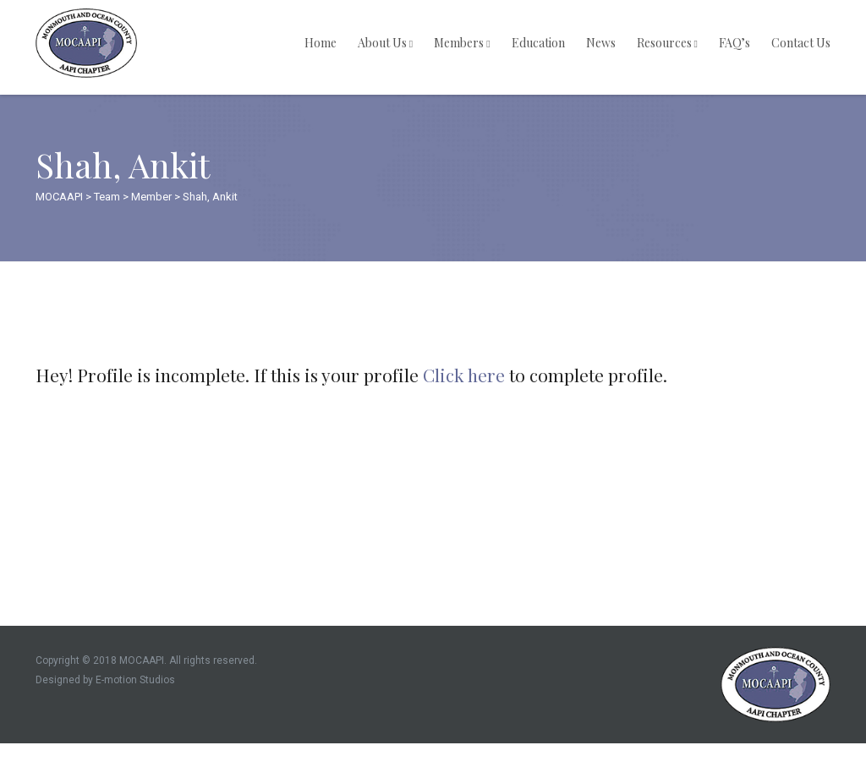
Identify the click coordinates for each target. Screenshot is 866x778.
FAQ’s (734, 43)
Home (320, 43)
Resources (667, 43)
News (601, 43)
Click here (464, 374)
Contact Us (800, 43)
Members (462, 43)
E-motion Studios (135, 680)
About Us (385, 43)
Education (538, 43)
